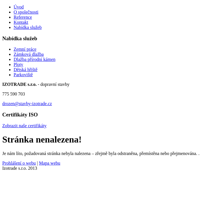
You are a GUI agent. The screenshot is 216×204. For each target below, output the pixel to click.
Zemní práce (25, 49)
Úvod (19, 7)
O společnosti (26, 12)
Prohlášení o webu (19, 163)
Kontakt (21, 22)
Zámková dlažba (29, 54)
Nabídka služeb (28, 27)
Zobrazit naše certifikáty (24, 125)
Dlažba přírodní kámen (35, 59)
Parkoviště (23, 74)
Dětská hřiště (25, 69)
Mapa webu (49, 163)
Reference (23, 17)
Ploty (18, 64)
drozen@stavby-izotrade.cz (27, 103)
